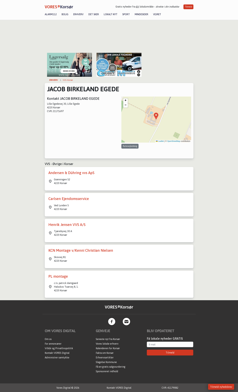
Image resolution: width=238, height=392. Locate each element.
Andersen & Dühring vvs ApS (71, 173)
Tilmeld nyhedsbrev (221, 386)
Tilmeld (188, 7)
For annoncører (53, 343)
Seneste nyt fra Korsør (108, 339)
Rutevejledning (130, 146)
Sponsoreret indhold (107, 371)
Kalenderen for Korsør (108, 348)
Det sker (93, 14)
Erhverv (78, 14)
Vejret (157, 14)
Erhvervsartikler (105, 357)
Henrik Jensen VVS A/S (67, 225)
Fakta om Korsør (105, 352)
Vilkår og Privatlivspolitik (59, 348)
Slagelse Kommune (106, 362)
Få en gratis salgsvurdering (110, 366)
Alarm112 (51, 14)
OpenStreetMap (173, 141)
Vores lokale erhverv (107, 343)
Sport (126, 14)
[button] (156, 116)
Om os (48, 339)
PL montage (58, 276)
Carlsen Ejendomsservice (68, 199)
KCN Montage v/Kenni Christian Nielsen (80, 250)
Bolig (65, 14)
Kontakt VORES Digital (57, 352)
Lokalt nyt (110, 14)
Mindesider (141, 14)
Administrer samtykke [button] (57, 357)
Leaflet (160, 141)
